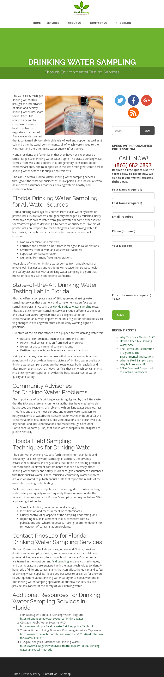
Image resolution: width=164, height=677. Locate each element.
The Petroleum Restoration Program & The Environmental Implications (137, 351)
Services (54, 21)
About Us (76, 21)
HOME (37, 21)
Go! (147, 129)
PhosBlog (123, 21)
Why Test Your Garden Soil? (137, 335)
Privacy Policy (31, 672)
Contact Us (100, 21)
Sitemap (65, 672)
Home (16, 672)
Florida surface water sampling (72, 305)
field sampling (60, 559)
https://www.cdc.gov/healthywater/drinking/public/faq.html (56, 624)
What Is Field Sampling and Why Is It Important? (137, 361)
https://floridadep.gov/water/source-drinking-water (51, 617)
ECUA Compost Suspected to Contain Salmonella (136, 368)
